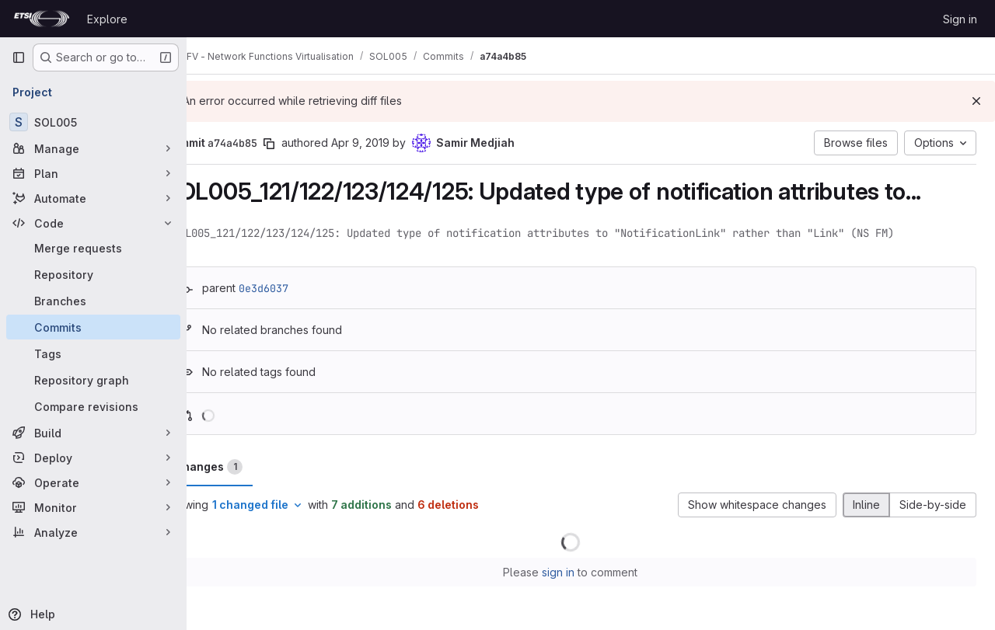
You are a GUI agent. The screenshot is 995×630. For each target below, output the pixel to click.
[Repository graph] (93, 379)
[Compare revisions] (93, 406)
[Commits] (93, 327)
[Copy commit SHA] (310, 143)
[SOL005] (93, 122)
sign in (579, 572)
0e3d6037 (305, 288)
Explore (107, 19)
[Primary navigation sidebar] (18, 57)
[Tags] (93, 353)
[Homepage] (42, 18)
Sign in (960, 19)
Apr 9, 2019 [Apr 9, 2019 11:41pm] (401, 142)
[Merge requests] (93, 247)
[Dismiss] (976, 101)
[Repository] (93, 274)
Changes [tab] (249, 467)
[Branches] (93, 300)
